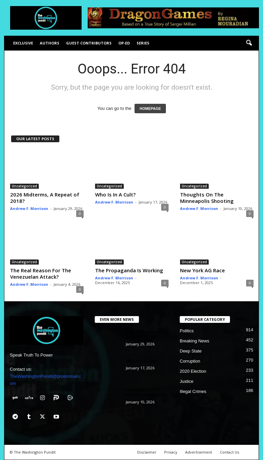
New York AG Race (202, 270)
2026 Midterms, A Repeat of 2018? (44, 197)
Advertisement (198, 452)
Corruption (190, 361)
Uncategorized (24, 186)
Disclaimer (146, 452)
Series (143, 42)
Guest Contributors (89, 42)
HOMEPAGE (150, 108)
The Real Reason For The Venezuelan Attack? (40, 273)
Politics (187, 330)
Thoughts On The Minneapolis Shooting (207, 197)
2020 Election (193, 371)
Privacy (170, 452)
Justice (186, 381)
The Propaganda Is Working (129, 270)
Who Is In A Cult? (115, 194)
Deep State (191, 351)
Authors (49, 42)
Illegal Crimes (193, 391)
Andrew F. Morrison (29, 208)
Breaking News (194, 340)
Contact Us (229, 452)
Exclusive (23, 42)
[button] (248, 43)
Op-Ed (124, 42)
